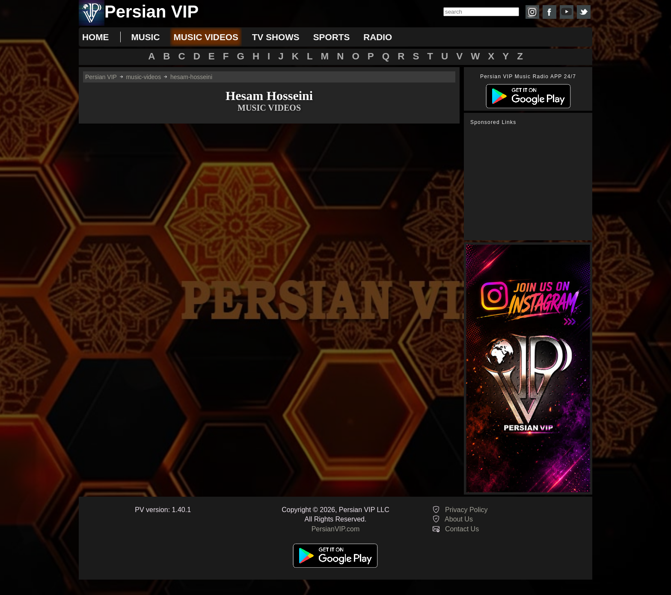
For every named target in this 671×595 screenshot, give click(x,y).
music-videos (143, 77)
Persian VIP (101, 77)
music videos (205, 37)
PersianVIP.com (336, 529)
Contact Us (462, 529)
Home (95, 37)
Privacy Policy (466, 509)
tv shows (276, 37)
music (145, 37)
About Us (459, 519)
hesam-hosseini (191, 77)
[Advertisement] (530, 183)
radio (377, 37)
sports (331, 37)
